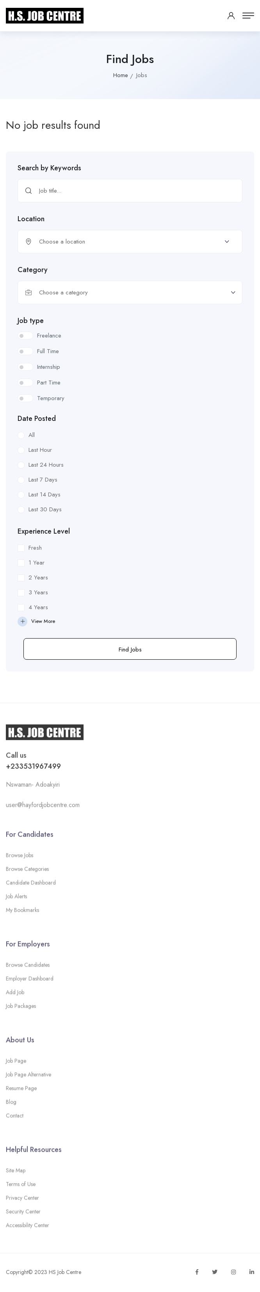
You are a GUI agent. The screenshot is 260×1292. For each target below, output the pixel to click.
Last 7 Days (42, 480)
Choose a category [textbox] (63, 292)
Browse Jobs (19, 857)
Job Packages (21, 1008)
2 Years (38, 577)
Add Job (15, 994)
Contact (14, 1118)
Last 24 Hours (46, 465)
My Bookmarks (22, 912)
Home (120, 75)
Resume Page (21, 1091)
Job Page (16, 1063)
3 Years (38, 592)
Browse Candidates (28, 967)
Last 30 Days (45, 509)
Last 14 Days (44, 494)
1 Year (36, 563)
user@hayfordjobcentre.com (43, 807)
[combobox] (130, 292)
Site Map (15, 1173)
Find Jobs (130, 649)
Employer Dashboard (29, 981)
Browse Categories (27, 871)
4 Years (38, 607)
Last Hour (40, 450)
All (31, 435)
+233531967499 (33, 768)
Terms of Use (21, 1187)
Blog (11, 1104)
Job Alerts (16, 898)
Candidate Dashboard (31, 885)
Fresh (35, 548)
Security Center (23, 1214)
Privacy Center (22, 1200)
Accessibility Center (27, 1228)
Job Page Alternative (28, 1077)
